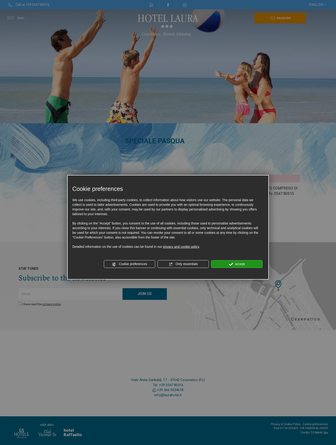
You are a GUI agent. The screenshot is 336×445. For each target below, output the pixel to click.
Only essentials (183, 264)
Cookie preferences (129, 264)
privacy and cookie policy (181, 247)
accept (237, 264)
